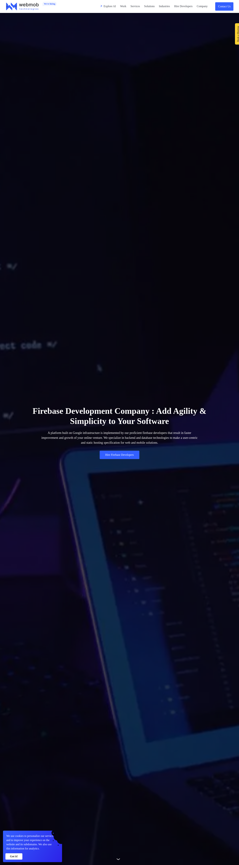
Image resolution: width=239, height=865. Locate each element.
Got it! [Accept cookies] (14, 856)
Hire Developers (183, 6)
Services (135, 6)
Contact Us (224, 6)
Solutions (149, 6)
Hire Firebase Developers (119, 454)
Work (123, 6)
